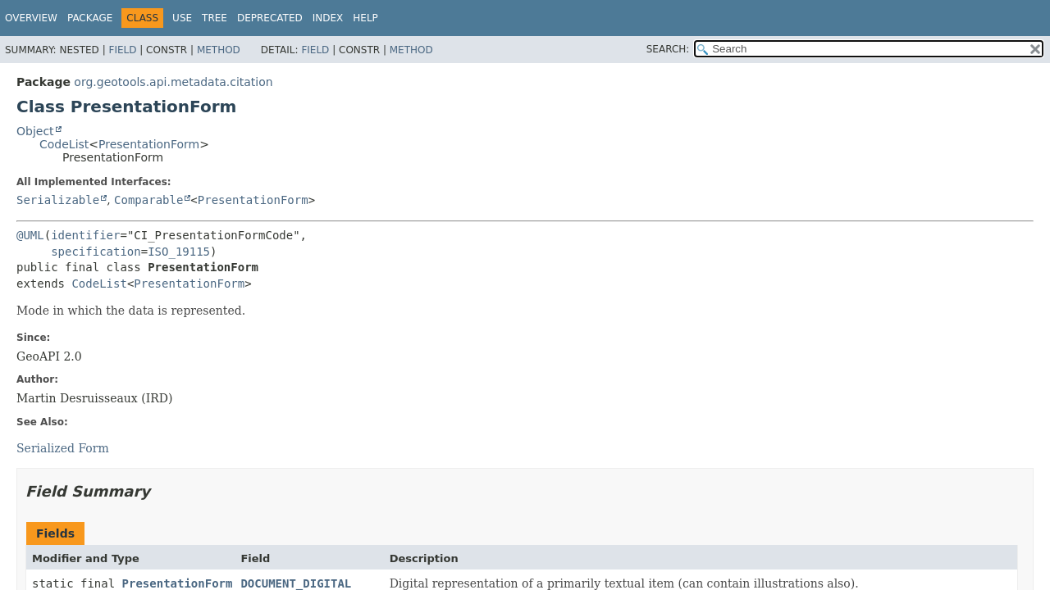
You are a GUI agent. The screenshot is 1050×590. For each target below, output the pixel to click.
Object (35, 131)
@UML (30, 235)
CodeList (64, 144)
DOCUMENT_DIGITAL (295, 583)
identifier (85, 235)
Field (122, 50)
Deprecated (270, 18)
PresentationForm (148, 144)
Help (365, 18)
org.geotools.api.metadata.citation (173, 81)
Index (328, 18)
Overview (31, 18)
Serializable (57, 199)
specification (96, 251)
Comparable (148, 199)
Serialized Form (62, 448)
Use (182, 18)
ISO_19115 (179, 251)
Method (218, 50)
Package (89, 18)
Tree (214, 18)
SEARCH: (668, 49)
